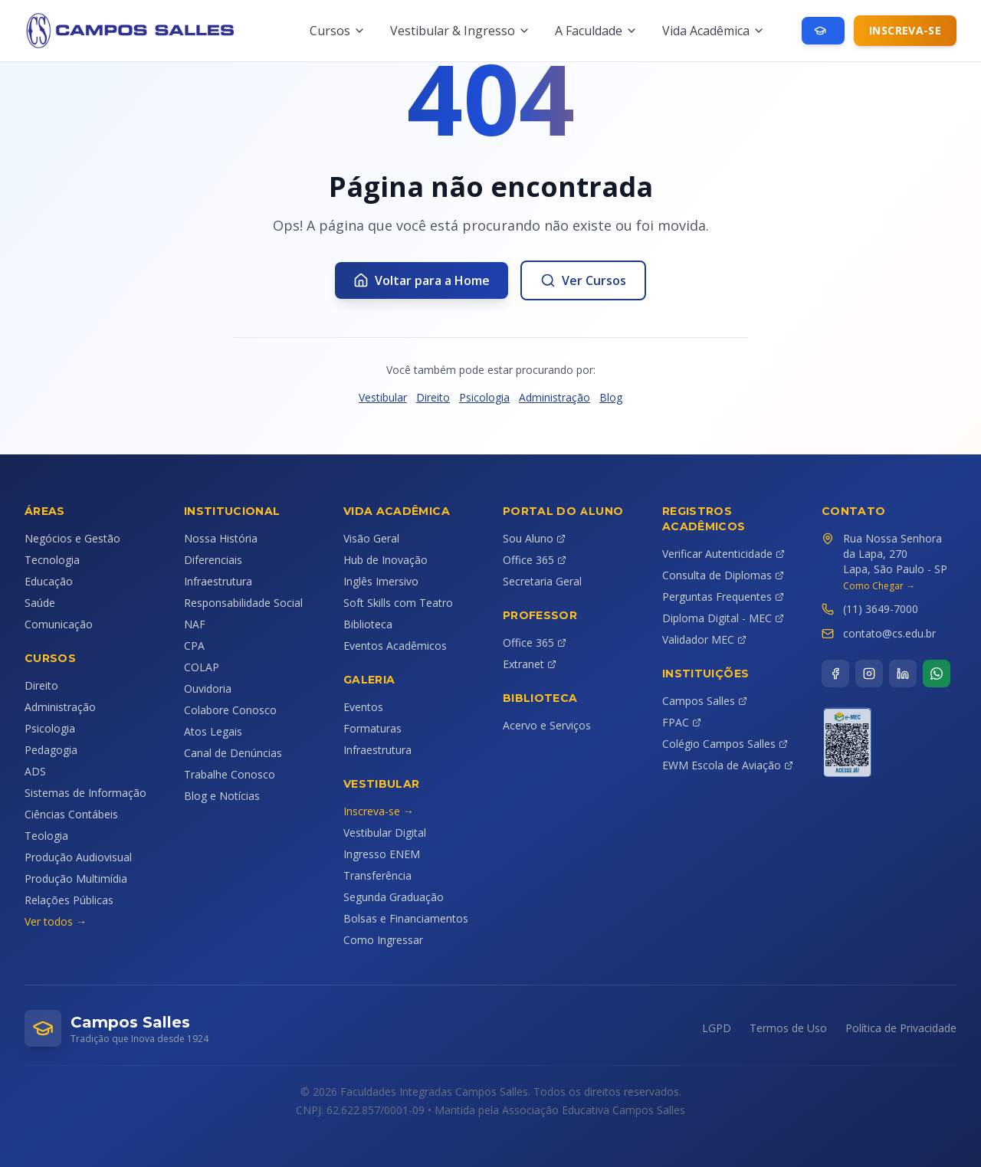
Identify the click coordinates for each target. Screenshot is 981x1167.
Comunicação (59, 624)
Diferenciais (213, 559)
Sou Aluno (534, 538)
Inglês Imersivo (380, 581)
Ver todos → (56, 921)
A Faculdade (596, 30)
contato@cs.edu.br (889, 633)
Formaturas (372, 728)
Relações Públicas (69, 900)
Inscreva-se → (378, 811)
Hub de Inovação (385, 559)
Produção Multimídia (76, 878)
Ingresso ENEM (381, 854)
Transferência (377, 875)
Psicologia (484, 397)
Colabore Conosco (230, 710)
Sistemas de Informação (85, 792)
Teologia (46, 835)
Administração (554, 397)
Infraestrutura (218, 581)
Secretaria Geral (542, 581)
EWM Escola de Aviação (727, 765)
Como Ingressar (383, 940)
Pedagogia (51, 749)
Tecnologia (52, 559)
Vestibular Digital (384, 832)
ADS (35, 771)
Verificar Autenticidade (723, 553)
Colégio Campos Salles (725, 743)
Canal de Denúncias (233, 753)
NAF (194, 624)
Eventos (363, 707)
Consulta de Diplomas (723, 575)
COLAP (201, 667)
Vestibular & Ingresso (460, 30)
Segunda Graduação (393, 897)
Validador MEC (704, 639)
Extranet (529, 664)
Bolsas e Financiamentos (405, 918)
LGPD (716, 1028)
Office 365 (534, 559)
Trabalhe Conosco (229, 774)
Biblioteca (367, 624)
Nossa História (221, 538)
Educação (49, 581)
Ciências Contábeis (71, 814)
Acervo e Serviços (547, 725)
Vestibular (383, 397)
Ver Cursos (583, 280)
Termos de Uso (788, 1028)
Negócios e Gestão (72, 538)
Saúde (40, 602)
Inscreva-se (905, 30)
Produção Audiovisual (78, 857)
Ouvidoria (207, 688)
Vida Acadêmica (713, 30)
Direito (433, 397)
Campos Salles (704, 700)
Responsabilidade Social (243, 602)
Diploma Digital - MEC (723, 618)
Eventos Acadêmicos (395, 645)
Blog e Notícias (222, 795)
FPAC (681, 722)
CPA (194, 645)
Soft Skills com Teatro (398, 602)
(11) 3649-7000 (880, 609)
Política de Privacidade (900, 1028)
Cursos (338, 30)
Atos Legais (213, 731)
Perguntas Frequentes (723, 596)
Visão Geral (371, 538)
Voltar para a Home (421, 280)
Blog (610, 397)
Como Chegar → (879, 586)
